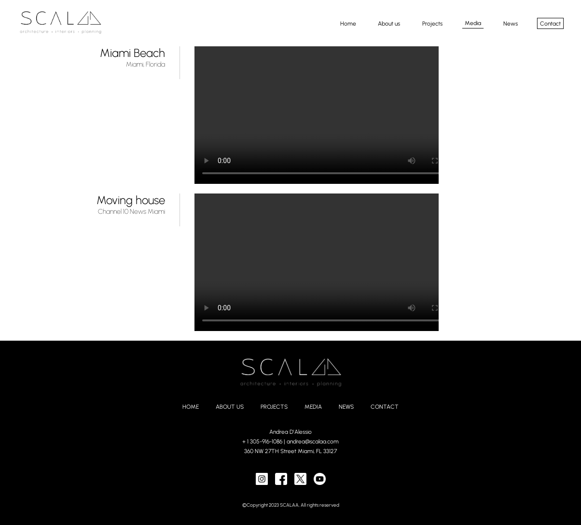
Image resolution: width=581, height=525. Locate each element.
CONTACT (385, 406)
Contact (550, 23)
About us (389, 23)
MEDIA (313, 406)
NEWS (346, 406)
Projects (432, 23)
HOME (190, 406)
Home (348, 23)
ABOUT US (230, 406)
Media (473, 23)
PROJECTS (274, 406)
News (510, 23)
